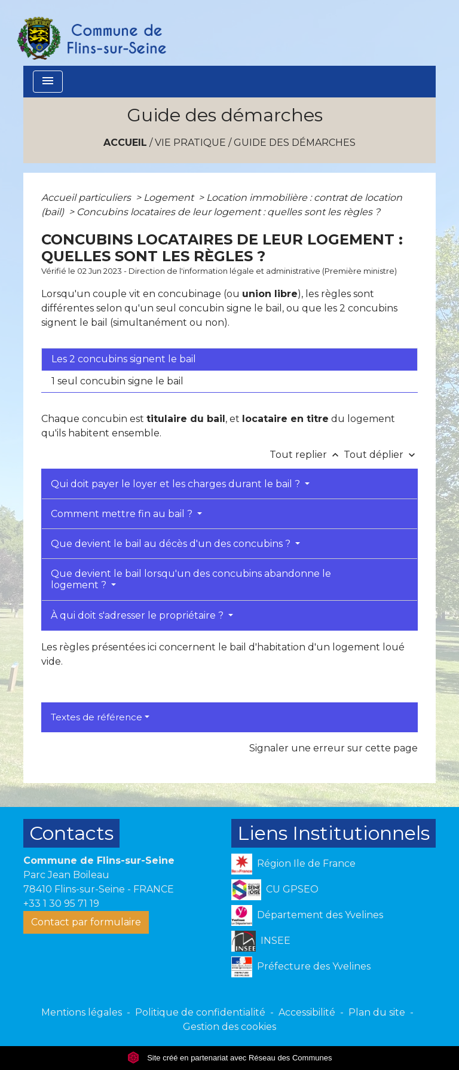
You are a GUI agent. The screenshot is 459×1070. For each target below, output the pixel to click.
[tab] (229, 359)
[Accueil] (90, 33)
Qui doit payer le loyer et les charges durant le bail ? (176, 484)
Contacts (71, 833)
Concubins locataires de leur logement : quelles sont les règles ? (228, 212)
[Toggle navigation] (48, 82)
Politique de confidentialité (200, 1012)
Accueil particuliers (87, 197)
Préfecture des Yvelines (301, 966)
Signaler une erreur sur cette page (333, 748)
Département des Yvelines (307, 915)
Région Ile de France (293, 864)
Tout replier (307, 454)
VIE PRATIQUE (190, 142)
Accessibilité (307, 1012)
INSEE (260, 941)
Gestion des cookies (229, 1026)
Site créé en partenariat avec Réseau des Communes (229, 1057)
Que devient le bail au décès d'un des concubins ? (172, 543)
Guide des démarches (295, 142)
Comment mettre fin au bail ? (123, 513)
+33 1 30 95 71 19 (61, 903)
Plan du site (376, 1012)
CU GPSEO (275, 889)
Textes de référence (96, 717)
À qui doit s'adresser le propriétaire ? (138, 615)
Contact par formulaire (86, 922)
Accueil (125, 142)
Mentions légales (81, 1012)
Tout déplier (381, 454)
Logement (169, 197)
